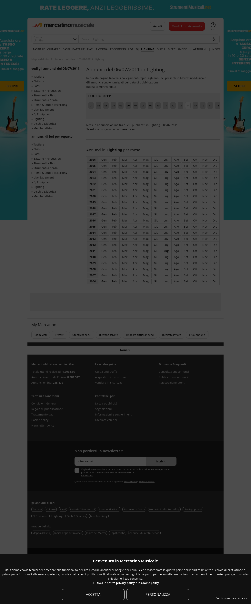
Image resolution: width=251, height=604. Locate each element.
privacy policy (125, 583)
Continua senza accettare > (231, 598)
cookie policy (150, 583)
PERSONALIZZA (158, 594)
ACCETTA (93, 594)
